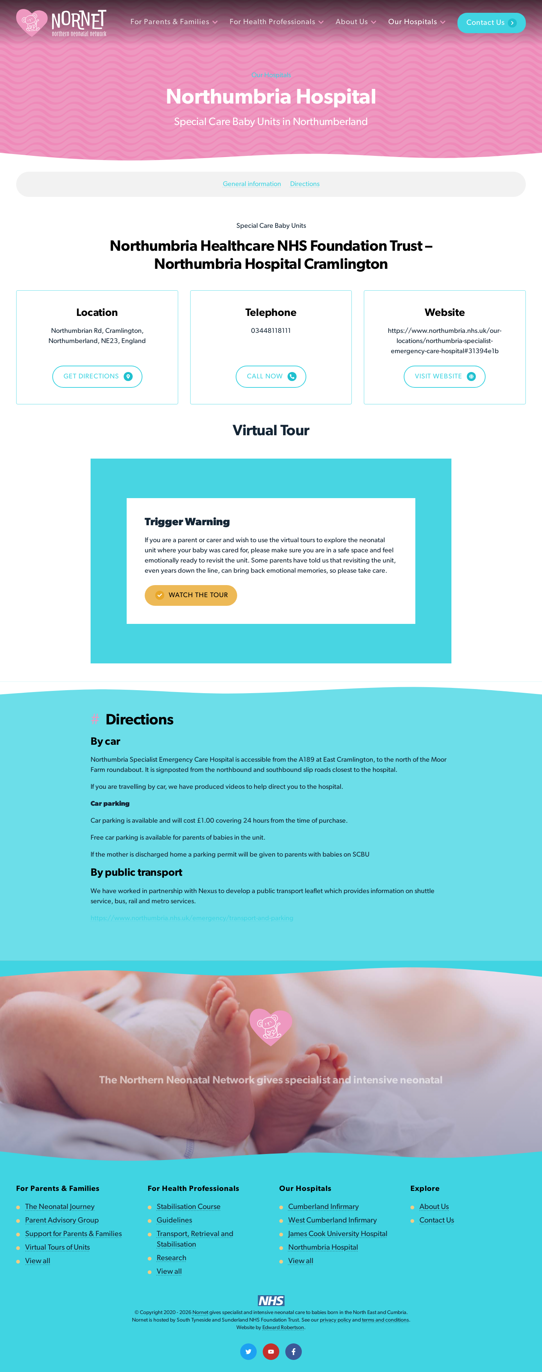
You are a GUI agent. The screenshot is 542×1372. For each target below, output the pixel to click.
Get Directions (98, 376)
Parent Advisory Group (62, 1220)
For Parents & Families (174, 22)
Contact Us (491, 22)
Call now (272, 376)
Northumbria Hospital (323, 1248)
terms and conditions (385, 1320)
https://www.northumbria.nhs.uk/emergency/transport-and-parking (192, 918)
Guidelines (174, 1220)
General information (252, 184)
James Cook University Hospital (338, 1234)
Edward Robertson (283, 1328)
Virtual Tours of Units (57, 1248)
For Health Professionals (277, 22)
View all (37, 1261)
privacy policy (335, 1320)
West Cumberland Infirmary (332, 1220)
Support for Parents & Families (73, 1234)
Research (171, 1258)
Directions (304, 184)
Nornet (200, 1313)
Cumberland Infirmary (323, 1207)
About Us (356, 22)
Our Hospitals (416, 22)
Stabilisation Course (189, 1207)
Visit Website (445, 376)
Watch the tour (191, 595)
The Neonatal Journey (60, 1207)
